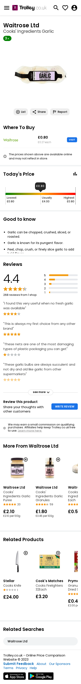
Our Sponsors (59, 663)
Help (33, 668)
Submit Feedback (18, 663)
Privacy (21, 668)
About (41, 663)
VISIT (72, 139)
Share (39, 112)
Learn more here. (30, 431)
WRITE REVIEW (64, 406)
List (21, 112)
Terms (8, 668)
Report (59, 112)
